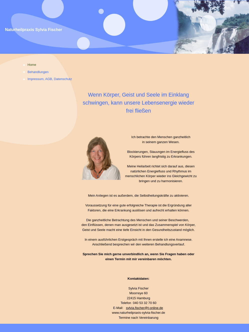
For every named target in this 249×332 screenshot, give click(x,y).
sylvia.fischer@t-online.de (144, 308)
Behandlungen (38, 72)
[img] (124, 27)
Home (32, 65)
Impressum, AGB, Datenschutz (50, 79)
